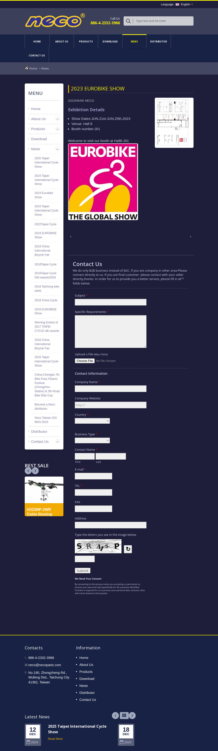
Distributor (159, 41)
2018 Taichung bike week (47, 288)
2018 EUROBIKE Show (46, 311)
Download (110, 41)
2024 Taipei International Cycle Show (47, 180)
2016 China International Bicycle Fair (43, 344)
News (134, 41)
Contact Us (37, 55)
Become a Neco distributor (45, 406)
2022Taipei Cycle (46, 224)
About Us (62, 41)
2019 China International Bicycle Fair (43, 250)
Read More (55, 739)
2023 (125, 742)
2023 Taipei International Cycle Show (47, 210)
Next (28, 470)
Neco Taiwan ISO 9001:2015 (46, 420)
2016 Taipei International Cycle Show (47, 361)
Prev (35, 470)
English (183, 4)
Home (37, 41)
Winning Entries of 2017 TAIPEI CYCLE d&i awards (47, 326)
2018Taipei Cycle (46, 264)
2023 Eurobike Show (44, 195)
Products (86, 41)
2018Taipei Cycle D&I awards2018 (46, 275)
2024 (32, 742)
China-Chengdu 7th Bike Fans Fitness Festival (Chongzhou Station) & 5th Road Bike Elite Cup (47, 385)
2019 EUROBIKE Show (46, 235)
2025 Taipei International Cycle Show (47, 162)
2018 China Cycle (46, 300)
